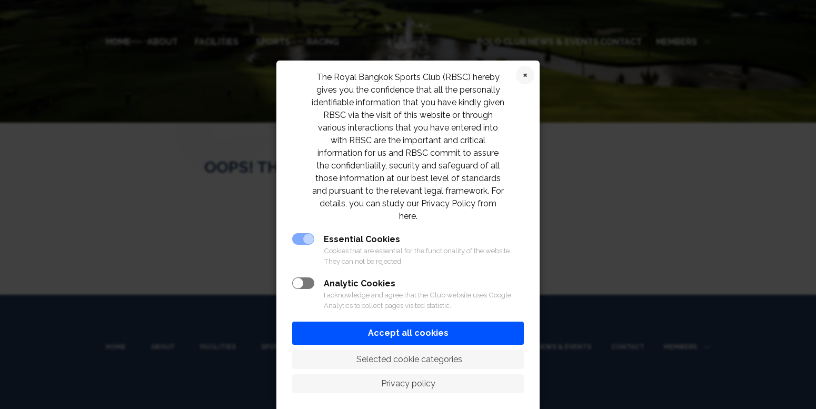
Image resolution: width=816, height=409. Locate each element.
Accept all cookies (408, 333)
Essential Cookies (362, 239)
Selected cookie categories (408, 359)
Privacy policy (408, 383)
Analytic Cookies (359, 283)
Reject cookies (525, 75)
